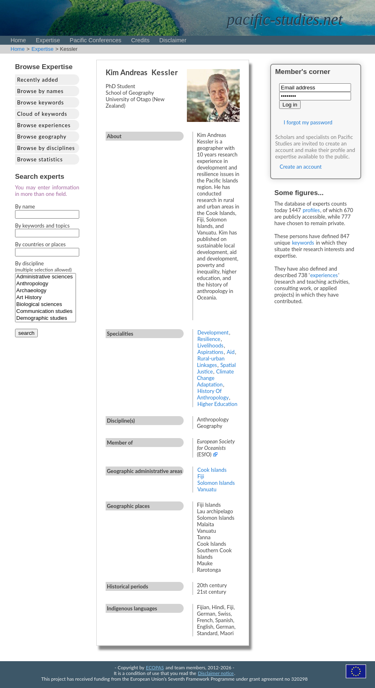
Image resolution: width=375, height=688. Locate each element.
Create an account (300, 166)
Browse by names (40, 91)
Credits (140, 40)
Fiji (200, 476)
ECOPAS (155, 667)
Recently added (37, 79)
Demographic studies (45, 318)
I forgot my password (308, 122)
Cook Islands (212, 470)
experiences (324, 275)
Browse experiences (44, 125)
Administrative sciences (45, 276)
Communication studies (45, 311)
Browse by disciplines (46, 148)
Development (213, 332)
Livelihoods (210, 345)
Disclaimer (172, 40)
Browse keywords (40, 102)
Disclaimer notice (216, 673)
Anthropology (45, 283)
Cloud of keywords (42, 114)
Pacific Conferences (95, 40)
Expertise (48, 40)
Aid (230, 352)
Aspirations (210, 352)
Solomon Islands (216, 483)
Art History (45, 297)
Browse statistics (40, 159)
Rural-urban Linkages (211, 361)
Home (18, 40)
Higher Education (217, 404)
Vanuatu (207, 489)
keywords (303, 242)
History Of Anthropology (213, 394)
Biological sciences (45, 304)
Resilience (209, 339)
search (26, 333)
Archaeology (45, 290)
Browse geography (42, 136)
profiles (311, 210)
